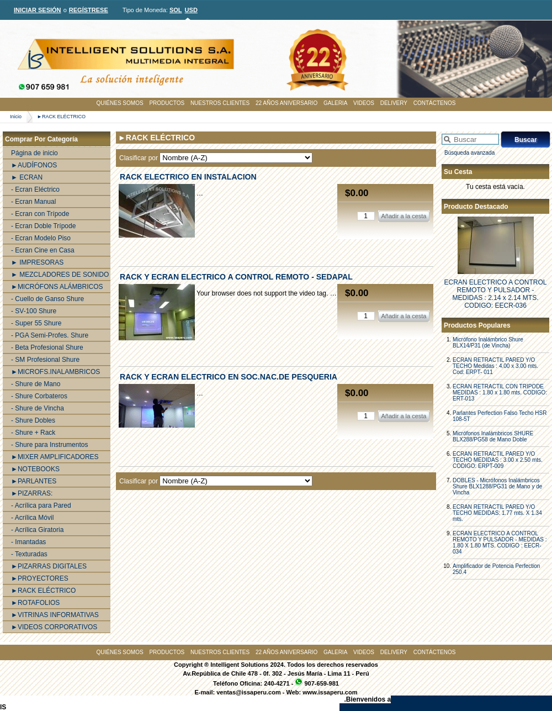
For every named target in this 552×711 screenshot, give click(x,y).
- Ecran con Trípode (40, 214)
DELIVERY (393, 103)
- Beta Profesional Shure (47, 347)
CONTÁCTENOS (434, 103)
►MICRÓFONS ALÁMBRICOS (57, 287)
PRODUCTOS (166, 103)
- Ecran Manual (33, 202)
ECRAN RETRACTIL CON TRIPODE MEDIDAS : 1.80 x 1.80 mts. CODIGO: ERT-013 (500, 392)
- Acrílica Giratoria (37, 530)
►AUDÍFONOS (34, 165)
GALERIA (335, 103)
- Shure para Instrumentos (49, 445)
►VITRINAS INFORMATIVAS (55, 615)
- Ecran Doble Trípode (43, 226)
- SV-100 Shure (33, 311)
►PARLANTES (33, 481)
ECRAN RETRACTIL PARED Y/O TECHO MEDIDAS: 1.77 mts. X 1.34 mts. (497, 513)
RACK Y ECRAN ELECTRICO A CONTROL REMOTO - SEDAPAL (236, 276)
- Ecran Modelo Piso (41, 238)
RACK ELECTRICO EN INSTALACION (188, 176)
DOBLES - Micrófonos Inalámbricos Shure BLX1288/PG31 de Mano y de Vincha (497, 486)
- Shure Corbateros (39, 396)
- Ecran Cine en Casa (43, 250)
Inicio (16, 116)
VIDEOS (363, 103)
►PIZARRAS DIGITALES (49, 566)
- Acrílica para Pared (41, 505)
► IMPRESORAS (37, 262)
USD (191, 10)
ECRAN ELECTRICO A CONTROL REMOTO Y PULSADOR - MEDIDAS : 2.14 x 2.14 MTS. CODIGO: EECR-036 (495, 293)
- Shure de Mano (35, 384)
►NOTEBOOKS (35, 469)
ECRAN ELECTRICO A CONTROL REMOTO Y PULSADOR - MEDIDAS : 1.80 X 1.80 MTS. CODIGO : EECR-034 (500, 542)
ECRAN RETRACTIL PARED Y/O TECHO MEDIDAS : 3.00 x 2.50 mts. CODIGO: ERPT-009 (498, 460)
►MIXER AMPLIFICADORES (55, 457)
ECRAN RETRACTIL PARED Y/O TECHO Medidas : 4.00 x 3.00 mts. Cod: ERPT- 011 (495, 366)
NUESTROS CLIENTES (220, 103)
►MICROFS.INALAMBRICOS (55, 372)
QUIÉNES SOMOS (120, 103)
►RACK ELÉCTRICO (61, 116)
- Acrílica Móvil (32, 518)
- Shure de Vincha (37, 408)
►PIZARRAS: (31, 493)
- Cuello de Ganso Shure (47, 299)
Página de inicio (34, 153)
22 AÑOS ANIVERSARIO (286, 103)
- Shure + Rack (33, 432)
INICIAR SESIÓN (37, 10)
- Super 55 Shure (36, 323)
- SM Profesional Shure (45, 360)
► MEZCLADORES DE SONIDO (60, 274)
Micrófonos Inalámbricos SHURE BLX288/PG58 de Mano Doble (493, 436)
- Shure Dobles (33, 420)
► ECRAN (27, 177)
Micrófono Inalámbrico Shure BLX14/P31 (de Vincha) (488, 342)
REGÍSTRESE (88, 10)
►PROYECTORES (39, 578)
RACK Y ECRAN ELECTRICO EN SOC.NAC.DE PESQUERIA (228, 376)
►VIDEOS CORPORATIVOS (54, 627)
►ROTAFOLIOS (35, 603)
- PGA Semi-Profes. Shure (49, 335)
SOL (175, 10)
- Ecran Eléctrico (35, 189)
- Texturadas (29, 554)
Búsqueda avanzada (469, 153)
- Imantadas (28, 542)
